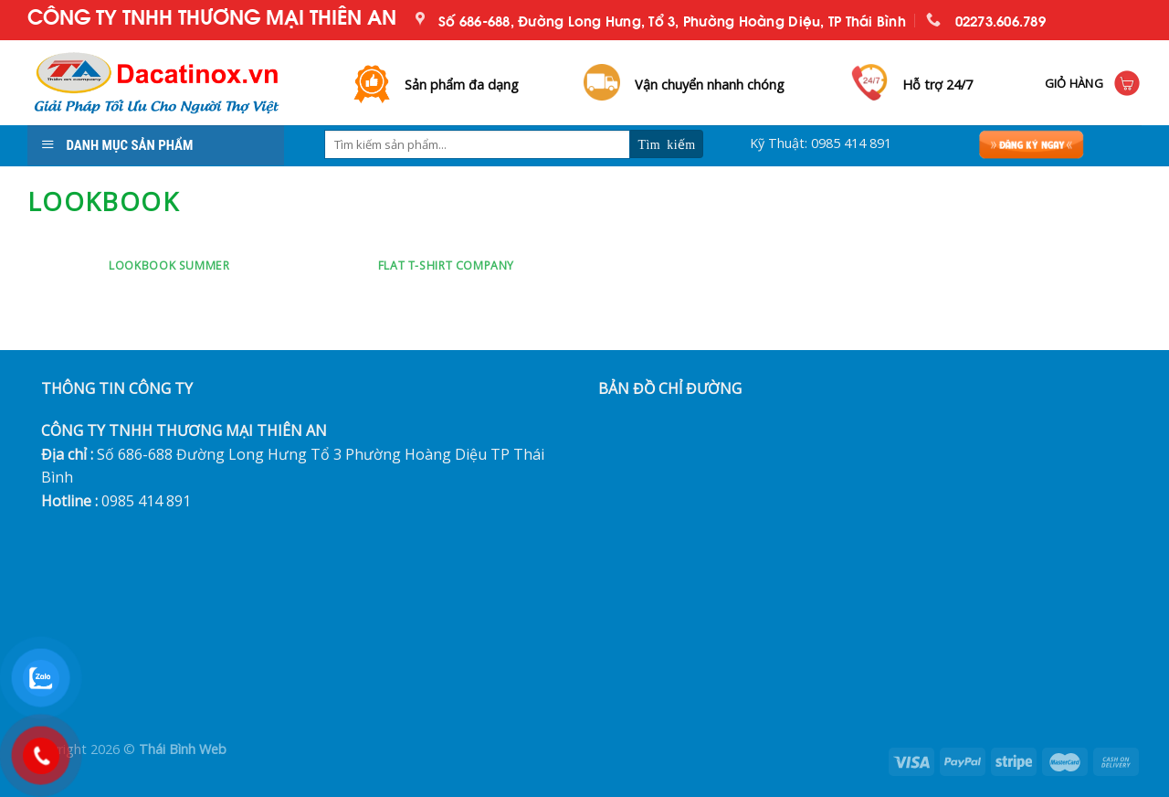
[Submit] (666, 144)
